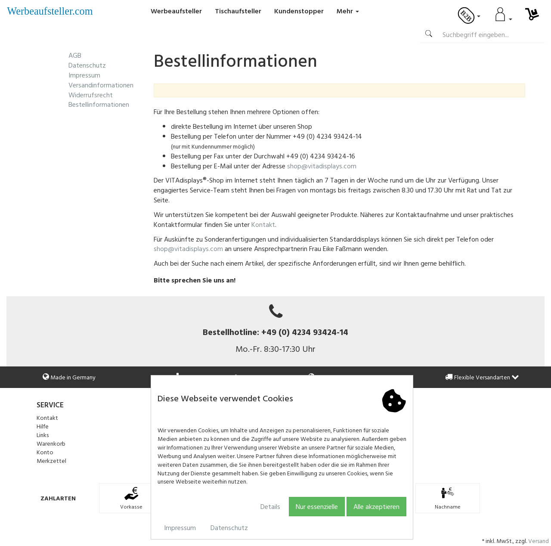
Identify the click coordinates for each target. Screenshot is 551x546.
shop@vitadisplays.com (321, 166)
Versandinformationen (100, 85)
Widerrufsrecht (90, 95)
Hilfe (43, 426)
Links (43, 434)
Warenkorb (51, 443)
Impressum (180, 527)
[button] (515, 377)
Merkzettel (51, 460)
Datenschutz (229, 527)
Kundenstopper (299, 11)
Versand (538, 540)
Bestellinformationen (98, 104)
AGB (74, 55)
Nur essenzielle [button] (317, 506)
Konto (45, 451)
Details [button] (270, 506)
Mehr (348, 11)
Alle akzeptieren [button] (376, 506)
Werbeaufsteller (176, 11)
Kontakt (263, 224)
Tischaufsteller (238, 11)
